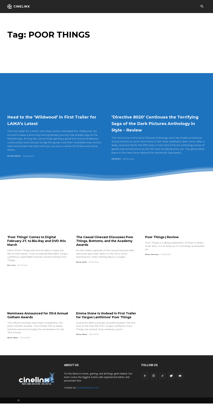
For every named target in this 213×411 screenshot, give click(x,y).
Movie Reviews (152, 261)
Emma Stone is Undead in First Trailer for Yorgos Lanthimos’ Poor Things (103, 324)
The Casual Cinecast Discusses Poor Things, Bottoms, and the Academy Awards (103, 247)
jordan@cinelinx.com (88, 395)
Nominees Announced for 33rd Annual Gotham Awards (34, 322)
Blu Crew (11, 272)
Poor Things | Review (164, 244)
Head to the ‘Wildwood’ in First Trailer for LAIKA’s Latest (53, 119)
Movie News (14, 156)
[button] (202, 7)
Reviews (116, 165)
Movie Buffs (82, 269)
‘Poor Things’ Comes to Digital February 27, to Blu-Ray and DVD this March (36, 247)
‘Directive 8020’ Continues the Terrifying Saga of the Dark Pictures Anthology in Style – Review (156, 126)
